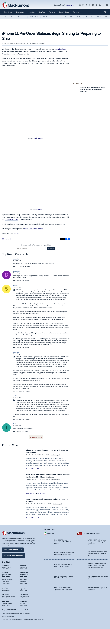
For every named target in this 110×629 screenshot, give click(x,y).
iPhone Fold (21, 17)
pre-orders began (61, 49)
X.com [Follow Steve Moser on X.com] (8, 604)
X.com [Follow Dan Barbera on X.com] (8, 597)
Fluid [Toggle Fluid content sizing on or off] (25, 619)
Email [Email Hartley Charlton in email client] (3, 589)
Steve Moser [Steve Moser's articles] (5, 600)
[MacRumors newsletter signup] (107, 5)
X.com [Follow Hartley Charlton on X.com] (8, 589)
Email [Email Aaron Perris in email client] (21, 604)
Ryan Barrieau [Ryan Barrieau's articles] (24, 593)
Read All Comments (36, 437)
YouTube (50, 533)
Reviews (52, 12)
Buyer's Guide (64, 12)
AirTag (79, 17)
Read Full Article (31, 469)
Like (23, 266)
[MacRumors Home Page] (15, 5)
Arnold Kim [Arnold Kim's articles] (5, 564)
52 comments (41, 469)
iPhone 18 (89, 17)
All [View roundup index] (106, 17)
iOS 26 (99, 17)
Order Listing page (11, 219)
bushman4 (16, 271)
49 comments (41, 518)
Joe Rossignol (39, 43)
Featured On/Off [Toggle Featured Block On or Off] (7, 619)
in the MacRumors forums (33, 229)
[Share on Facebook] (67, 239)
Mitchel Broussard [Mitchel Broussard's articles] (7, 579)
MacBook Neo (56, 17)
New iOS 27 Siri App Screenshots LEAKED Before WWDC (63, 541)
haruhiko (16, 259)
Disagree (27, 266)
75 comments (41, 493)
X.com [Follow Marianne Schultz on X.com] (25, 589)
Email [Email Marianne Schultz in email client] (21, 589)
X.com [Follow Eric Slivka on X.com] (25, 567)
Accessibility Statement (8, 616)
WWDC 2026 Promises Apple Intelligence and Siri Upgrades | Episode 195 (97, 541)
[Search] (106, 12)
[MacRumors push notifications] (100, 5)
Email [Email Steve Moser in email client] (3, 604)
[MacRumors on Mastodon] (93, 5)
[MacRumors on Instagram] (83, 5)
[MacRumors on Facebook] (87, 5)
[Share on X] (62, 239)
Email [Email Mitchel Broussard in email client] (3, 582)
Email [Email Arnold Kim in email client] (3, 567)
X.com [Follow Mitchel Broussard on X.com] (8, 582)
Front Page (8, 12)
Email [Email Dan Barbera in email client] (3, 597)
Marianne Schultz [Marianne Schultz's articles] (24, 586)
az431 (15, 396)
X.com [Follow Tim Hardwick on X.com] (25, 582)
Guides (32, 12)
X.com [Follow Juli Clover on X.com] (8, 575)
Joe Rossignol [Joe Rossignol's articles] (24, 571)
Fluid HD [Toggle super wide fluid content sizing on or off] (30, 619)
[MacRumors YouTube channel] (96, 5)
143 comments (6, 239)
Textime (15, 424)
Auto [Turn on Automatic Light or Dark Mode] (35, 619)
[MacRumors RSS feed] (103, 5)
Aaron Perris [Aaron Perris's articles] (23, 600)
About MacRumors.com (13, 549)
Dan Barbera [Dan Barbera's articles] (5, 593)
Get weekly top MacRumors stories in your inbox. (36, 245)
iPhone (16, 233)
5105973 (15, 285)
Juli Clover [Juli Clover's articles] (5, 571)
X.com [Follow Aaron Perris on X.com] (25, 604)
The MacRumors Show (91, 533)
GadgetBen (16, 352)
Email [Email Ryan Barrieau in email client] (21, 597)
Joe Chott (38, 210)
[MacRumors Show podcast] (80, 5)
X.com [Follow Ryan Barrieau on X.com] (25, 597)
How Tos (42, 12)
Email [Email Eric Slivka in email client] (21, 567)
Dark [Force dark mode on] (42, 619)
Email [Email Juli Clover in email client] (3, 575)
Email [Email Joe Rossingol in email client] (21, 575)
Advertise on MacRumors (13, 555)
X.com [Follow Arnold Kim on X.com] (8, 567)
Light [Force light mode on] (38, 619)
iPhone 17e (68, 17)
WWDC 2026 (34, 17)
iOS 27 (45, 17)
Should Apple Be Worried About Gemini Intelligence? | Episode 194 (97, 552)
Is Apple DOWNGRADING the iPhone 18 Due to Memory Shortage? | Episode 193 (97, 564)
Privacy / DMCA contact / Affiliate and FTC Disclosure (16, 613)
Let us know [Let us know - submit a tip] (70, 5)
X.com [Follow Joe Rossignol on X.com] (25, 575)
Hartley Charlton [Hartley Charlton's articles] (6, 586)
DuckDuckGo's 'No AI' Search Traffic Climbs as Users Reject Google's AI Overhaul (92, 89)
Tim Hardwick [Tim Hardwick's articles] (23, 579)
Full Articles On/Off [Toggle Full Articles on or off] (18, 619)
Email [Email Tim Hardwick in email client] (21, 582)
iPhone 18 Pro (8, 17)
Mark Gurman (38, 138)
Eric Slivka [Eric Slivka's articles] (23, 564)
